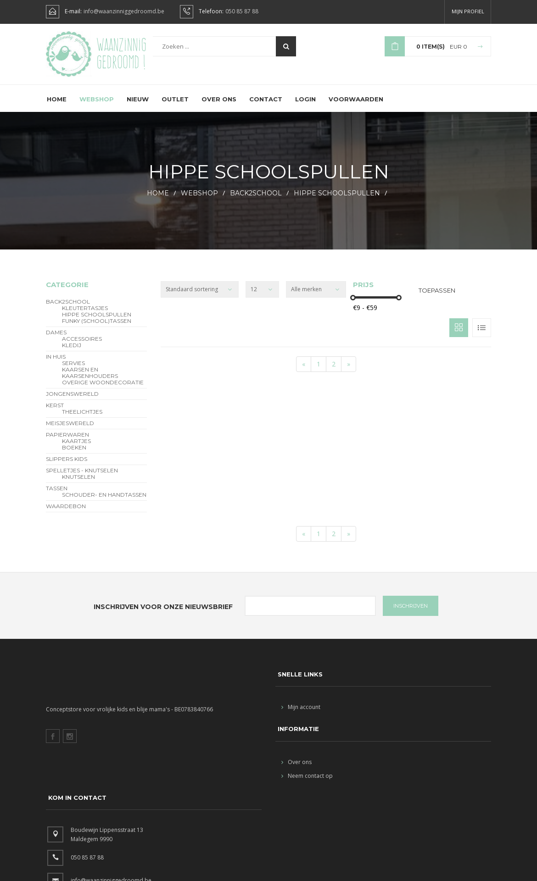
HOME (158, 201)
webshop (199, 201)
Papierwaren (67, 442)
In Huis (56, 364)
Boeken (74, 455)
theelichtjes (82, 419)
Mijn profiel (468, 11)
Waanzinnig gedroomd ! (121, 55)
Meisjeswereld (70, 431)
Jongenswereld (72, 402)
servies (73, 371)
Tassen (56, 496)
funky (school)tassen (96, 329)
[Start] (303, 372)
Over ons (218, 107)
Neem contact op (307, 783)
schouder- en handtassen (104, 502)
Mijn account (300, 715)
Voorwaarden (356, 107)
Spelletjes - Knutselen (82, 478)
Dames (56, 340)
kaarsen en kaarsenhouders (90, 380)
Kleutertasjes (85, 316)
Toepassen (437, 298)
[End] (348, 372)
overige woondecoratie (103, 390)
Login (305, 107)
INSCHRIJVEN (410, 613)
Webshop (96, 107)
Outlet (175, 107)
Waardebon (66, 514)
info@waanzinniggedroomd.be (124, 11)
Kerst (55, 413)
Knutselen (78, 485)
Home (57, 107)
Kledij (71, 353)
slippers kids (66, 467)
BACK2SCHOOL (256, 201)
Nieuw (138, 107)
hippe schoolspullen (337, 201)
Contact (265, 107)
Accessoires (82, 347)
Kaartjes (76, 449)
